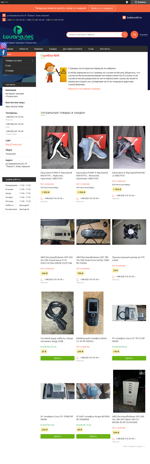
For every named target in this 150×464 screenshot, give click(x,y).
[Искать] (125, 34)
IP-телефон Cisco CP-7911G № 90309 (128, 339)
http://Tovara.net (14, 144)
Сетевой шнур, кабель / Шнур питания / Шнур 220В (57, 339)
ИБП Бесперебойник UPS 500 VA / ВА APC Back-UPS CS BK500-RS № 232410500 (128, 419)
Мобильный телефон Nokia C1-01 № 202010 (91, 339)
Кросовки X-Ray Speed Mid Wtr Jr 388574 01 (128, 174)
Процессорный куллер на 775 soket (128, 258)
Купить (57, 358)
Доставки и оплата (72, 49)
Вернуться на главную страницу (84, 88)
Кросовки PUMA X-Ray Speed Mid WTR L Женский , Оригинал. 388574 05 (92, 175)
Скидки (53, 49)
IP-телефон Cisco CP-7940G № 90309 (57, 418)
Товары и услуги (13, 60)
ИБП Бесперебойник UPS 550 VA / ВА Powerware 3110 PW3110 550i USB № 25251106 (56, 260)
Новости (23, 49)
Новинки (38, 49)
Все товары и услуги (133, 446)
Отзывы (9, 70)
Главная (9, 49)
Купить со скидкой (102, 8)
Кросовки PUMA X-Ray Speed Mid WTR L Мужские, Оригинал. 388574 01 (56, 175)
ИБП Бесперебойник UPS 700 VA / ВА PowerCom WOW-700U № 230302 (92, 260)
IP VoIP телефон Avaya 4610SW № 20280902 (93, 418)
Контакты (105, 49)
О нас (91, 49)
